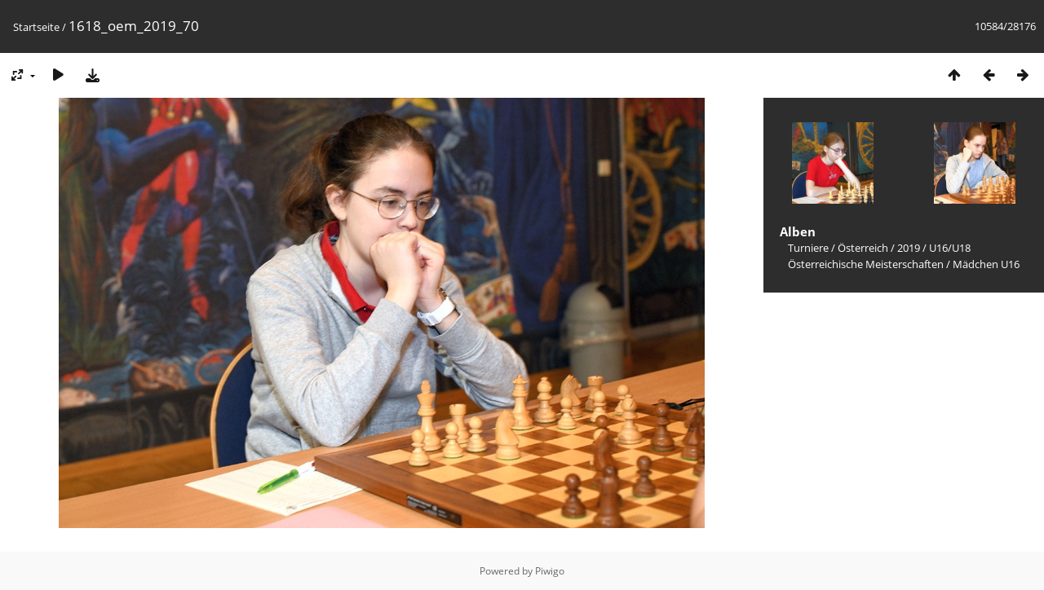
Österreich (863, 247)
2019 (908, 247)
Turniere (808, 247)
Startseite (36, 27)
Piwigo (549, 571)
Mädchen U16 (986, 264)
